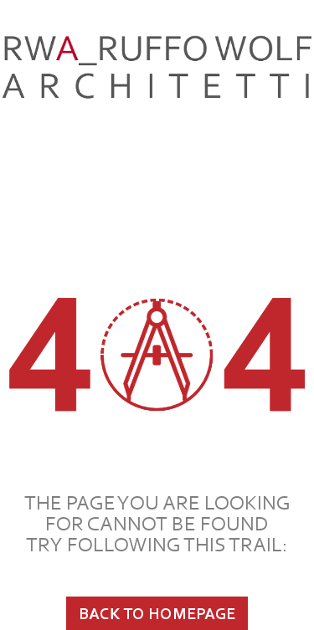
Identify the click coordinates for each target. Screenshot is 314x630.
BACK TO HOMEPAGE (157, 613)
